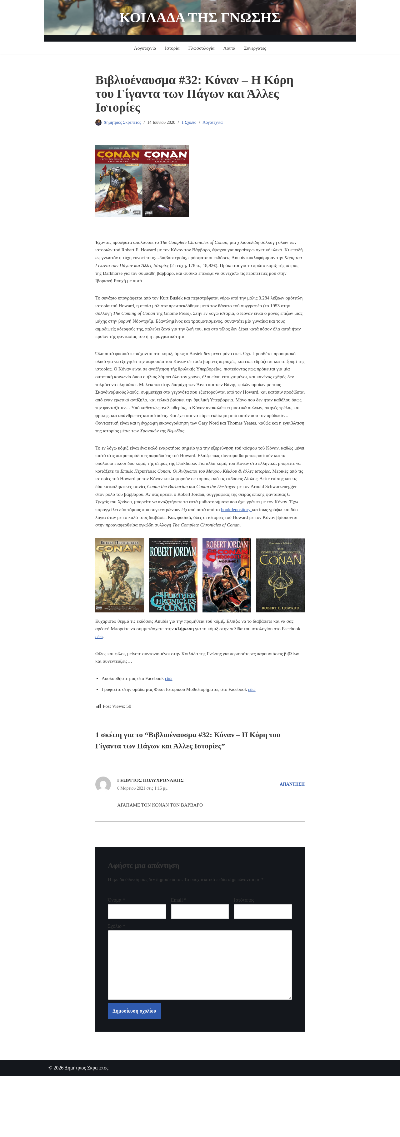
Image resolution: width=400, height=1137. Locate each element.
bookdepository (111, 552)
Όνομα (116, 953)
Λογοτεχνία (143, 48)
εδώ (120, 682)
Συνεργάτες (256, 48)
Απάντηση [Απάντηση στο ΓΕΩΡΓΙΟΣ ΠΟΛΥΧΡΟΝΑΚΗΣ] (291, 835)
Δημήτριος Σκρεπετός (123, 122)
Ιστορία (171, 48)
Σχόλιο (116, 981)
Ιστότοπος (244, 953)
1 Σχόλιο (193, 122)
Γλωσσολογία (201, 48)
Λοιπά (230, 48)
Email (179, 953)
